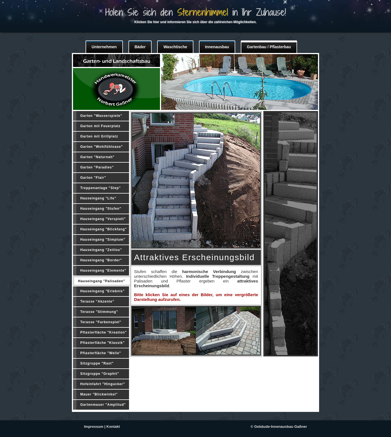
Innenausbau (217, 47)
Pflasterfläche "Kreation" (103, 332)
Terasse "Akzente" (97, 301)
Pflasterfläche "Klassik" (102, 343)
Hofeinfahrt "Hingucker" (102, 384)
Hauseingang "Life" (98, 198)
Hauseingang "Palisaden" (101, 281)
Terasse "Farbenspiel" (101, 322)
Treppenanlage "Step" (100, 188)
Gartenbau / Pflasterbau (269, 47)
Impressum (93, 426)
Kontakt (113, 426)
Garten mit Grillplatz (99, 136)
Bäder (140, 47)
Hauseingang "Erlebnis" (102, 291)
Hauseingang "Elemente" (103, 270)
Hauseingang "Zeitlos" (101, 250)
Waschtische (175, 47)
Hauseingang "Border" (101, 260)
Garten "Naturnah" (97, 157)
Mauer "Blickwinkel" (99, 394)
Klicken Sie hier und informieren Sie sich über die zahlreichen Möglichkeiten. (195, 22)
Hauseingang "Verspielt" (103, 219)
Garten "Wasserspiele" (101, 116)
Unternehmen (104, 47)
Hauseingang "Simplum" (102, 240)
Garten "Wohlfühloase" (101, 147)
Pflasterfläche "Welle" (100, 353)
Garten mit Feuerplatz (100, 126)
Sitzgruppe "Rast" (97, 363)
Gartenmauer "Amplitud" (103, 405)
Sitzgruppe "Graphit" (99, 374)
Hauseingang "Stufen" (100, 209)
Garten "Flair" (93, 178)
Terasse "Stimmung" (99, 312)
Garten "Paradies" (97, 167)
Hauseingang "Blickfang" (103, 229)
